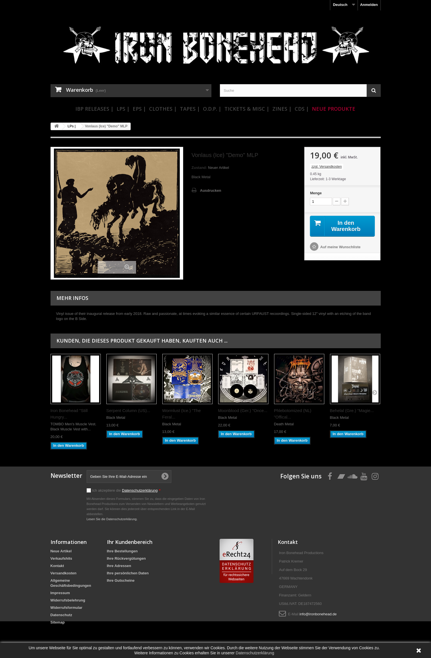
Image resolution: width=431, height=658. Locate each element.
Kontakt (57, 566)
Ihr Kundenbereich (129, 542)
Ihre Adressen (119, 566)
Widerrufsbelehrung (68, 600)
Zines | (282, 108)
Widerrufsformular (66, 607)
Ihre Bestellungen (122, 551)
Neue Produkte (333, 108)
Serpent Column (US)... (128, 410)
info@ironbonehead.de (318, 614)
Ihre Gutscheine (121, 580)
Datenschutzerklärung (139, 490)
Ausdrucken (210, 190)
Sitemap (58, 622)
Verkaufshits (61, 558)
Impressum (60, 593)
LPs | (123, 108)
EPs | (139, 108)
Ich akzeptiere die (126, 490)
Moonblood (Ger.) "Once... (243, 410)
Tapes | (190, 108)
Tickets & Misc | (246, 108)
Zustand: (199, 167)
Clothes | (163, 108)
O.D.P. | (212, 108)
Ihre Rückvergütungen (126, 558)
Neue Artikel (61, 551)
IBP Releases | (94, 108)
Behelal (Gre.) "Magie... (352, 410)
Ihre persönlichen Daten (128, 573)
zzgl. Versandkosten (326, 167)
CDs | (302, 108)
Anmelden (369, 5)
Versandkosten (64, 573)
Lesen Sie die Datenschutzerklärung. (112, 519)
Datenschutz (61, 615)
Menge (315, 193)
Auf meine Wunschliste (340, 247)
